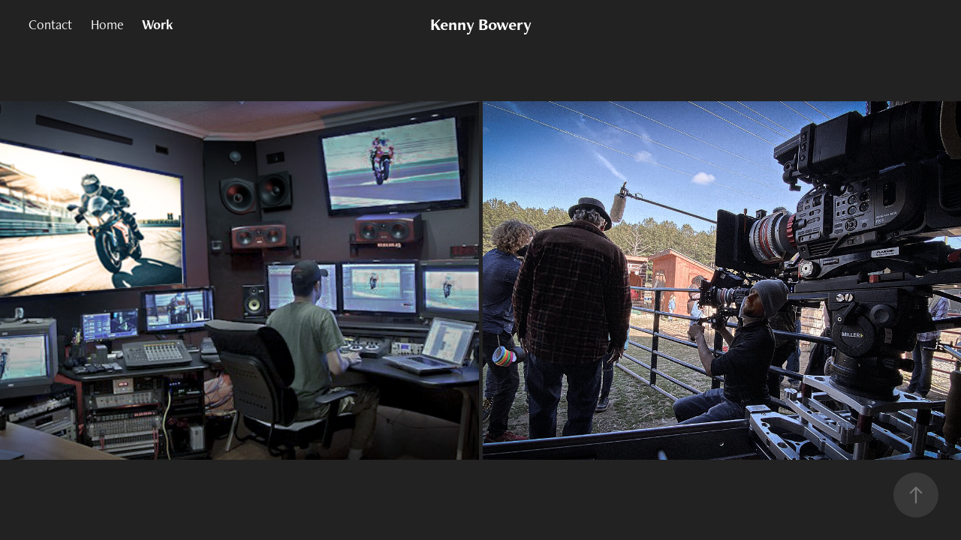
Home (107, 24)
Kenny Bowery (481, 24)
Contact (50, 24)
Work (157, 24)
